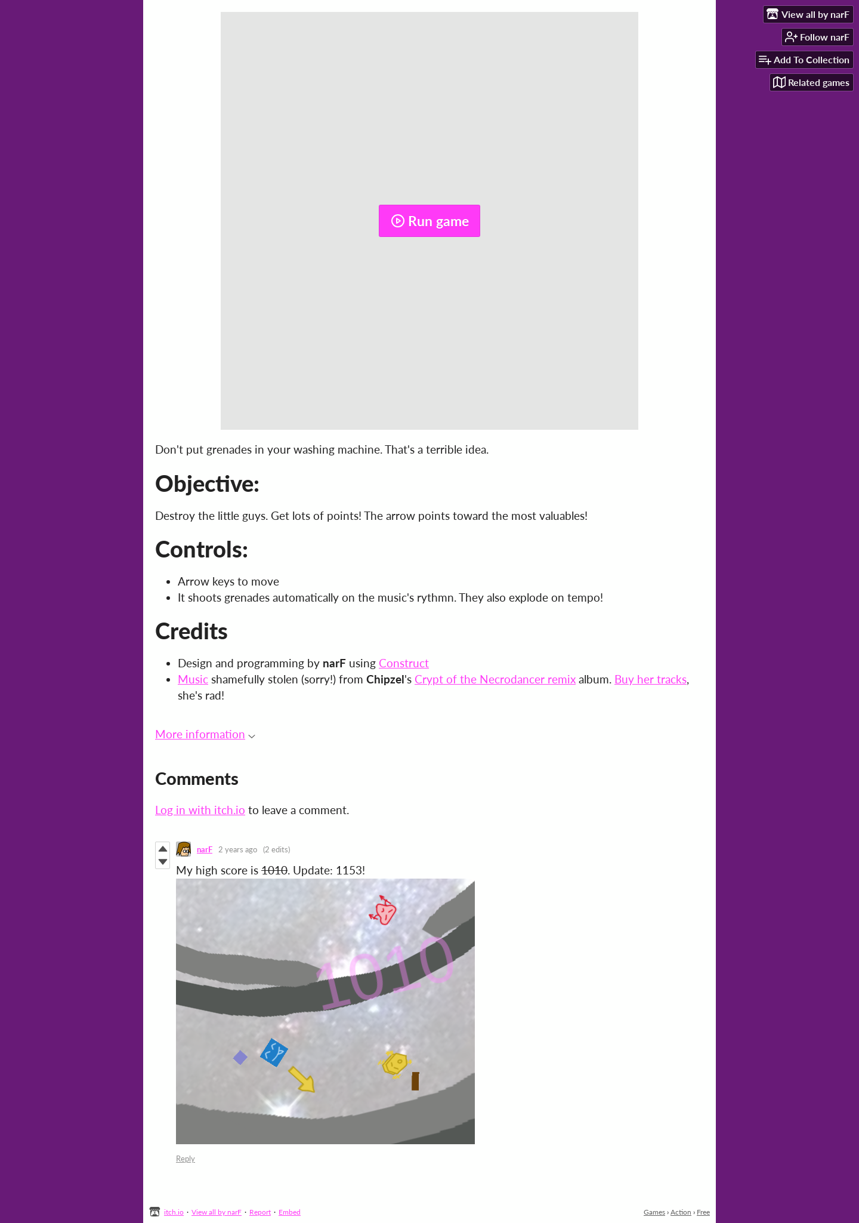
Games (654, 1211)
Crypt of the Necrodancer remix (495, 679)
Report (260, 1211)
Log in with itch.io (200, 810)
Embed (290, 1211)
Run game (430, 220)
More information (205, 734)
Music (193, 679)
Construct (404, 663)
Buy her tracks (650, 679)
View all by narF (216, 1211)
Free (703, 1211)
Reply (185, 1158)
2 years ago (237, 849)
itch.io (174, 1211)
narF (204, 849)
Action (680, 1211)
